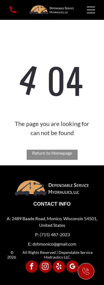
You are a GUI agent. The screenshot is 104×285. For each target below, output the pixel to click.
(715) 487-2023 (55, 234)
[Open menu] (91, 10)
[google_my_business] (72, 267)
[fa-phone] (13, 12)
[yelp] (59, 267)
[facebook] (32, 267)
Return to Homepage (52, 152)
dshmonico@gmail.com (54, 243)
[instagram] (45, 267)
